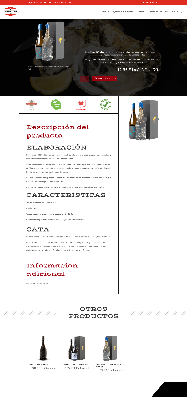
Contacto (155, 12)
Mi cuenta (172, 12)
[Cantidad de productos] (84, 79)
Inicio (106, 12)
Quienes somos (123, 12)
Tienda (140, 12)
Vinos (36, 66)
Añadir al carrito (102, 79)
